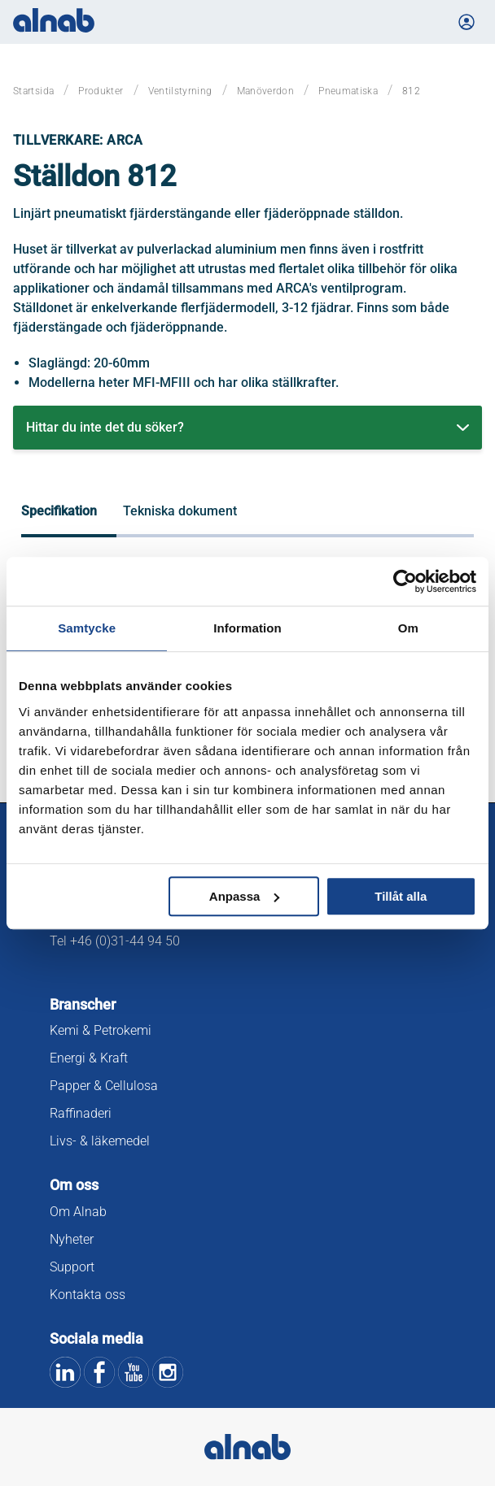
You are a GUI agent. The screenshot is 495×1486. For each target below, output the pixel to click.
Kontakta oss (87, 1294)
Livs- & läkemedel (100, 1141)
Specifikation (59, 511)
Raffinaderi (81, 1113)
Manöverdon (266, 91)
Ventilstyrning (180, 91)
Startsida (33, 91)
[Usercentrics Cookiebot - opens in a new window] (405, 581)
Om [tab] (408, 628)
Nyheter (72, 1239)
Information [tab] (247, 628)
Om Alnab (78, 1211)
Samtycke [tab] (87, 628)
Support (72, 1267)
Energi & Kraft (89, 1058)
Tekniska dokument (180, 511)
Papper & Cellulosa (104, 1085)
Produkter (100, 91)
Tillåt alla (401, 896)
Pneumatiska (348, 91)
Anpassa (244, 896)
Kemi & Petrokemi (100, 1030)
